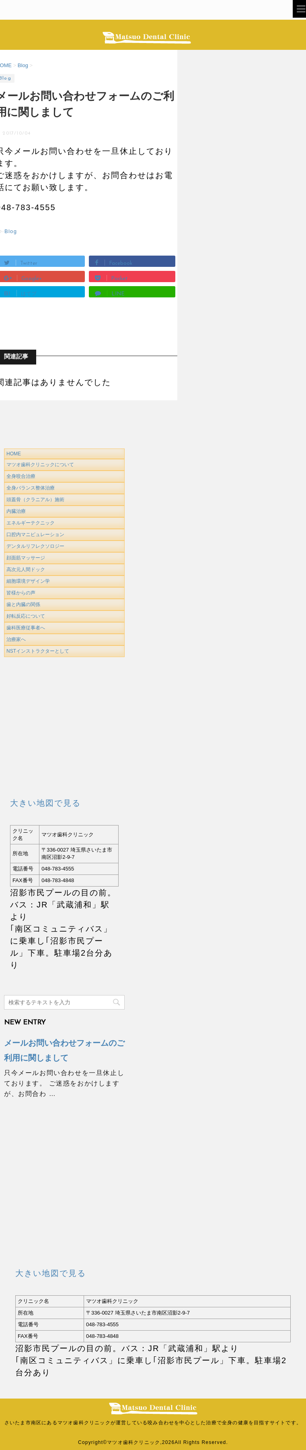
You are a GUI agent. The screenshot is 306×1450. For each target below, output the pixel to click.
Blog (10, 231)
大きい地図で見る (45, 803)
